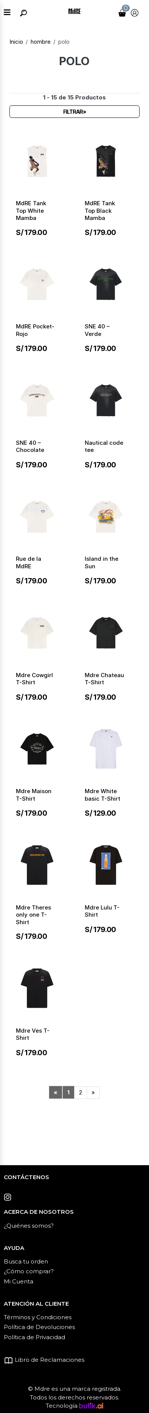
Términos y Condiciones (37, 1317)
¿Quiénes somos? (29, 1225)
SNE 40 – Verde (97, 330)
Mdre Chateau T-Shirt (104, 678)
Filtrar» (74, 111)
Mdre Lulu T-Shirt (102, 911)
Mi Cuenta (18, 1281)
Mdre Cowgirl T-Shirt (34, 678)
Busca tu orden (26, 1261)
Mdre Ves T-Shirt (33, 1034)
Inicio (16, 41)
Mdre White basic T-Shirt (102, 794)
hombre (41, 41)
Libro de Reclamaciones (44, 1359)
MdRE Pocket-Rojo (35, 330)
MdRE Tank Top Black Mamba (100, 210)
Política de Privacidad (34, 1337)
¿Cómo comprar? (29, 1271)
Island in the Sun (101, 562)
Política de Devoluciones (39, 1327)
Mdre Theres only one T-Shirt (33, 915)
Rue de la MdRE (28, 562)
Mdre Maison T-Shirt (33, 794)
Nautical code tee (104, 446)
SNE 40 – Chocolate (30, 446)
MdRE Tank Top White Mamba (31, 210)
